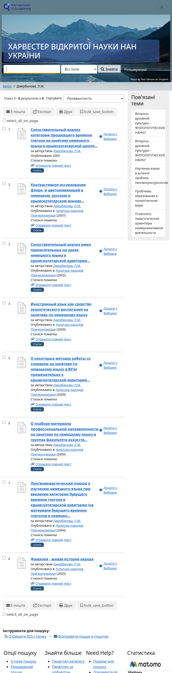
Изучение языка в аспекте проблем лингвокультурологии (150, 175)
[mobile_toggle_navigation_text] (162, 7)
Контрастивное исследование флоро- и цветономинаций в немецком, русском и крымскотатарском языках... (58, 192)
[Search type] (79, 69)
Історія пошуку (24, 661)
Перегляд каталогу (68, 661)
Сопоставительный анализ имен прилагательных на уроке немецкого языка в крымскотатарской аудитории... (61, 252)
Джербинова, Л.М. (67, 151)
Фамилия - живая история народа (62, 559)
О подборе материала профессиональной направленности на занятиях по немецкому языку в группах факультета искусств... (64, 431)
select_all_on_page (22, 120)
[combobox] (32, 69)
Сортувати (54, 98)
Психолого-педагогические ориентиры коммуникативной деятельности (149, 223)
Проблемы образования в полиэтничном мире (146, 198)
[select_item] (4, 128)
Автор (7, 86)
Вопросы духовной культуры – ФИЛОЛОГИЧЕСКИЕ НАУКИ (150, 123)
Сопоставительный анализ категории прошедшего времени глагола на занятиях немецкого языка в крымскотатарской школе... (64, 137)
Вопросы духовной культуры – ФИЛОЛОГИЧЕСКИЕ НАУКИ (150, 150)
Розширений (135, 69)
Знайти (109, 69)
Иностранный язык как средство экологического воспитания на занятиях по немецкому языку (61, 309)
